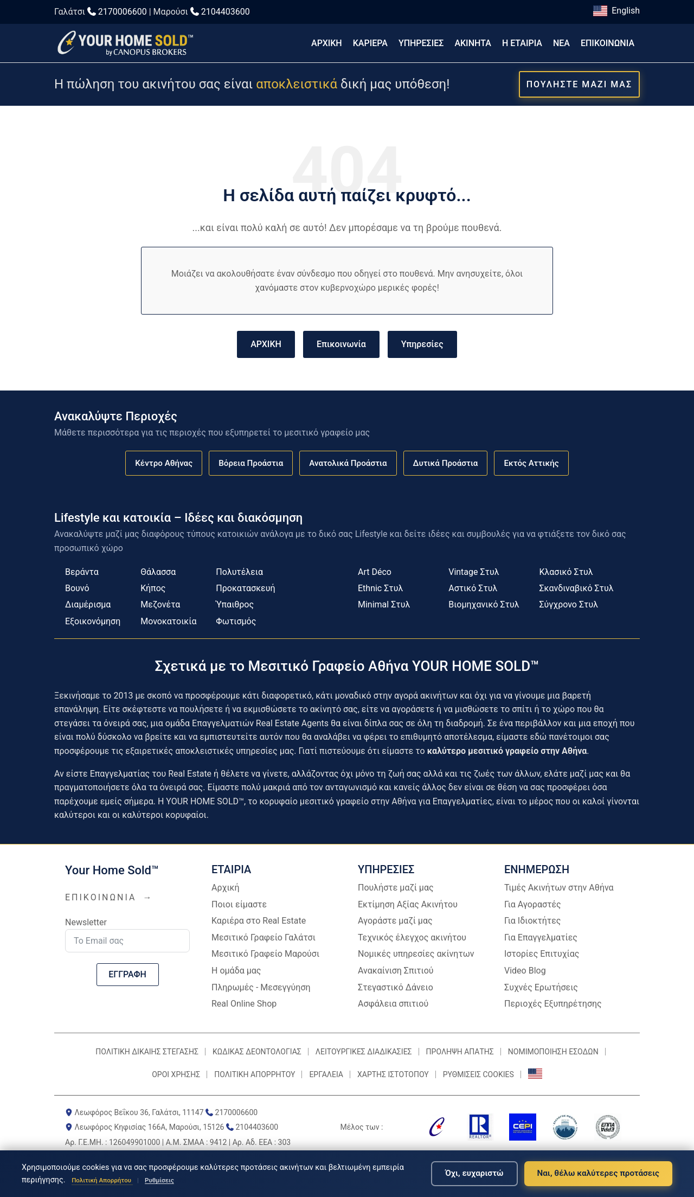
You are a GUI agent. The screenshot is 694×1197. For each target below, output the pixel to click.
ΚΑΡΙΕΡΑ (370, 43)
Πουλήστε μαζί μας (396, 887)
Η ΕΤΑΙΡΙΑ (522, 43)
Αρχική (225, 887)
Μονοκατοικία (168, 621)
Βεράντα (82, 572)
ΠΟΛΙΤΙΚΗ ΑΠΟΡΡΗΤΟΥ (254, 1074)
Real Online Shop (244, 1003)
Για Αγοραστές (532, 904)
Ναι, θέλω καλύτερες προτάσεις (598, 1173)
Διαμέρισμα (88, 604)
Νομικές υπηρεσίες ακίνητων (416, 954)
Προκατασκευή (245, 588)
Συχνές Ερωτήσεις (541, 987)
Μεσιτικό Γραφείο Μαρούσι (265, 954)
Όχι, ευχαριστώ (474, 1173)
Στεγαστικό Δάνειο (395, 987)
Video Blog (525, 970)
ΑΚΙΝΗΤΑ (472, 43)
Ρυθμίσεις (159, 1180)
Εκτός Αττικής (531, 463)
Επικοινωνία (341, 344)
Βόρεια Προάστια (251, 463)
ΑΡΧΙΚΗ (326, 43)
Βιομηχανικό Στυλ (483, 604)
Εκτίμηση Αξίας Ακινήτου (408, 904)
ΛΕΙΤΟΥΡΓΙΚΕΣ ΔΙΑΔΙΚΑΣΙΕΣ (364, 1051)
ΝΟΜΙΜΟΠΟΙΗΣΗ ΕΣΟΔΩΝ (553, 1051)
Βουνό (77, 588)
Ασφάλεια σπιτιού (393, 1003)
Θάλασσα (158, 572)
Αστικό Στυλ (472, 588)
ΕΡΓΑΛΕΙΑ (326, 1074)
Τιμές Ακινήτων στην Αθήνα (559, 887)
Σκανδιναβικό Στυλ (576, 588)
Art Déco (374, 572)
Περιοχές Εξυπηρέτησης (553, 1003)
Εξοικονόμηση (92, 621)
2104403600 (225, 12)
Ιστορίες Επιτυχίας (541, 954)
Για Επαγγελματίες (540, 937)
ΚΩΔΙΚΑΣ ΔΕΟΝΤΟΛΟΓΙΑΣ (257, 1051)
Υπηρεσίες (422, 344)
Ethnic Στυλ (380, 588)
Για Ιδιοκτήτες (532, 921)
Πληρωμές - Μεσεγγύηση (261, 987)
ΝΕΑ (561, 43)
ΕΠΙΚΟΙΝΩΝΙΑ (607, 43)
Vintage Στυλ (473, 572)
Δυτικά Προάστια (445, 463)
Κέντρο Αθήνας (163, 463)
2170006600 (122, 12)
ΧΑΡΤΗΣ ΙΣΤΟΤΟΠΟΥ (393, 1074)
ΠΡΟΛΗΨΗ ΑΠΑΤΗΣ (460, 1051)
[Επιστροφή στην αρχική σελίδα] (124, 43)
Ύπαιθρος (235, 604)
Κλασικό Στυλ (566, 572)
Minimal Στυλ (384, 604)
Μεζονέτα (160, 604)
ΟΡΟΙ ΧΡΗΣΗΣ (176, 1074)
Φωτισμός (236, 621)
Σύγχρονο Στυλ (568, 604)
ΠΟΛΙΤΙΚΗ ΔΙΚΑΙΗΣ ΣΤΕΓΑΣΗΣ (146, 1051)
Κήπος (152, 588)
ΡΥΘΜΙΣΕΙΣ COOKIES (478, 1074)
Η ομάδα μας (236, 970)
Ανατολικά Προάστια (348, 463)
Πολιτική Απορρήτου (102, 1180)
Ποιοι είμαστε (239, 904)
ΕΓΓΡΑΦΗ (127, 974)
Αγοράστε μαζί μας (395, 921)
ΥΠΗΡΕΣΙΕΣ (421, 43)
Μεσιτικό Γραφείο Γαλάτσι (263, 937)
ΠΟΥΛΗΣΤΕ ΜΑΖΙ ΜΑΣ (579, 84)
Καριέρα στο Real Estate (258, 921)
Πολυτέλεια (239, 572)
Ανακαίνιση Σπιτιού (396, 970)
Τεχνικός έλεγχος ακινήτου (412, 937)
